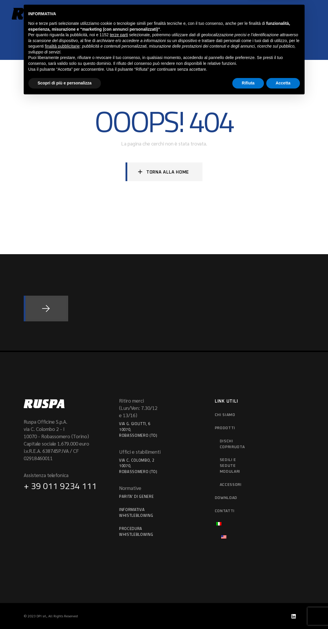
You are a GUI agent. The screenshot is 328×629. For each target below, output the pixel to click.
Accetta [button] (283, 613)
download (226, 498)
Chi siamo (225, 415)
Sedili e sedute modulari (230, 466)
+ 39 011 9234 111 (60, 486)
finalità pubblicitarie (62, 576)
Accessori (231, 485)
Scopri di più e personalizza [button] (65, 613)
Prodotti (225, 428)
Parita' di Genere (136, 496)
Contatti (225, 511)
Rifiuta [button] (248, 613)
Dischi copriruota (232, 444)
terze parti (119, 564)
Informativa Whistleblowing (136, 512)
